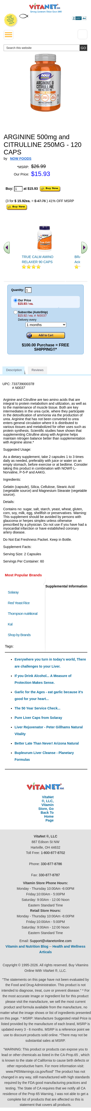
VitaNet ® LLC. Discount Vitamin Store (45, 786)
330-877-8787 (49, 875)
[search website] (45, 48)
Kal (10, 624)
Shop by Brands (20, 635)
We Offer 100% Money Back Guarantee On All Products (11, 20)
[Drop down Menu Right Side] (82, 34)
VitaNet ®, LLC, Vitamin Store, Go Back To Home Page (46, 808)
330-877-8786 (51, 864)
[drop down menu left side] (8, 35)
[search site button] (83, 48)
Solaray (13, 592)
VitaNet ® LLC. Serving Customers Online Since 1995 (45, 8)
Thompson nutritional (22, 613)
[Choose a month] (45, 324)
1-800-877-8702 (53, 853)
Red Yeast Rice (19, 603)
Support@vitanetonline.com (51, 941)
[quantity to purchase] (18, 188)
